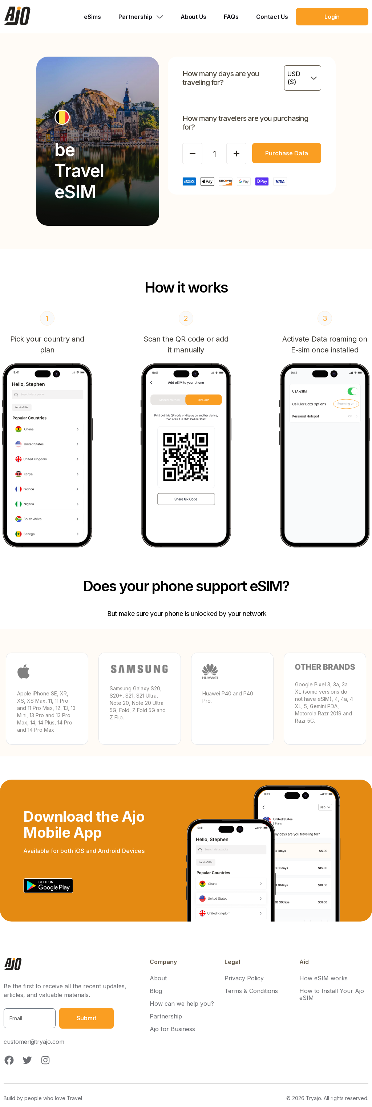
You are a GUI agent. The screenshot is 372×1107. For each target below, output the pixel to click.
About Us (194, 16)
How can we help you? (182, 1003)
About (158, 978)
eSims (92, 16)
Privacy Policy (244, 978)
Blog (156, 991)
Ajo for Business (172, 1029)
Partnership (166, 1016)
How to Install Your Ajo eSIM (331, 994)
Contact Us (272, 16)
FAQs (231, 16)
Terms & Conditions (251, 991)
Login (332, 16)
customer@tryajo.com (34, 1041)
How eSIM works (323, 978)
